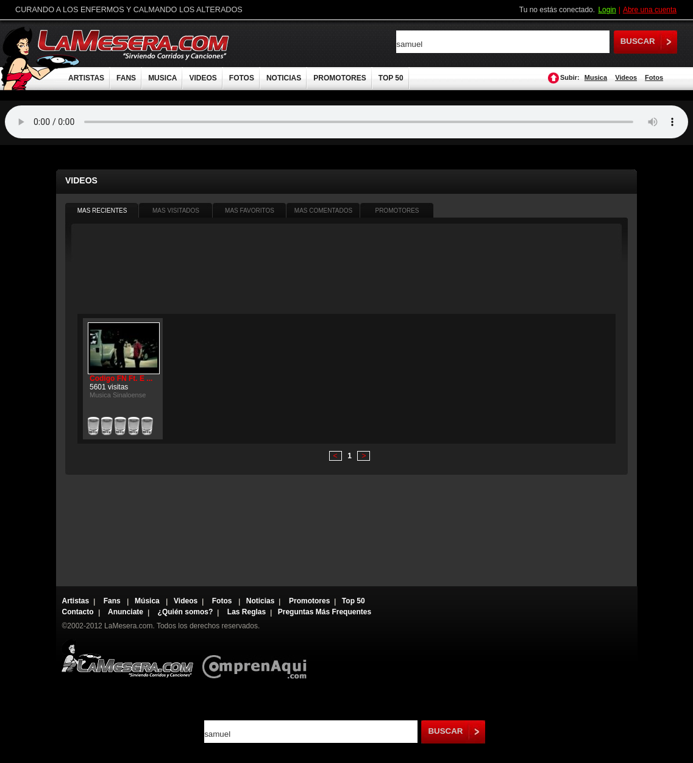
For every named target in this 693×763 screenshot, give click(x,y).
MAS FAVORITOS (249, 210)
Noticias (260, 601)
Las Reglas (246, 612)
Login (607, 9)
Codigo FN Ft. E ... (121, 378)
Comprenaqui (257, 658)
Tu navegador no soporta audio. (346, 121)
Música (148, 601)
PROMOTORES (339, 78)
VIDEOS (202, 78)
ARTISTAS (86, 78)
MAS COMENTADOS (323, 210)
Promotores (309, 601)
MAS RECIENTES (102, 210)
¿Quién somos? (185, 612)
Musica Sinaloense (118, 395)
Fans (113, 601)
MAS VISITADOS (175, 210)
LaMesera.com (134, 44)
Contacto (78, 612)
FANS (126, 78)
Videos (626, 77)
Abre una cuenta (650, 9)
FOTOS (241, 78)
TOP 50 (390, 78)
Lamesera (127, 658)
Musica (596, 77)
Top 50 (353, 601)
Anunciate (125, 612)
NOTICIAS (283, 78)
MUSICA (162, 78)
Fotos (654, 77)
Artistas (76, 601)
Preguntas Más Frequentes (324, 612)
